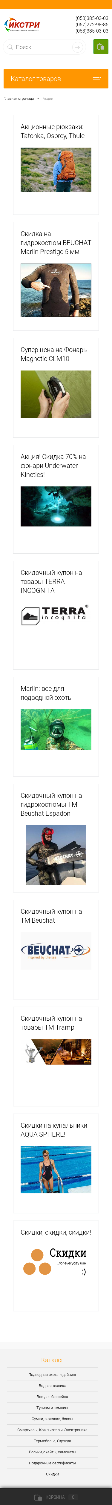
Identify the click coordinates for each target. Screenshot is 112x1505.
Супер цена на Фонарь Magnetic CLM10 (54, 354)
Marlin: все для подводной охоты (47, 693)
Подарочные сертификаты (52, 1463)
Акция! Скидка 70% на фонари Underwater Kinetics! (53, 465)
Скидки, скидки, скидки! (56, 1232)
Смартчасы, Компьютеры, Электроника (52, 1430)
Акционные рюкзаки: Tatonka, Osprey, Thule (53, 131)
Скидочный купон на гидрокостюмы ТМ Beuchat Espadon (51, 804)
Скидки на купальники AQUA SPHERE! (54, 1130)
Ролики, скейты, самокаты (52, 1452)
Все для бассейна (52, 1396)
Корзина (56, 1497)
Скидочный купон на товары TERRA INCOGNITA (51, 581)
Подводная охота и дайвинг (52, 1374)
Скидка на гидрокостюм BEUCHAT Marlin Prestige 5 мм (56, 242)
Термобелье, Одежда (52, 1441)
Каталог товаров (56, 78)
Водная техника (52, 1385)
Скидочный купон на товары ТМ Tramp (51, 1023)
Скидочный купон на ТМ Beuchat (51, 916)
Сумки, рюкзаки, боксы (52, 1419)
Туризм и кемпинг (52, 1408)
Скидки (52, 1474)
